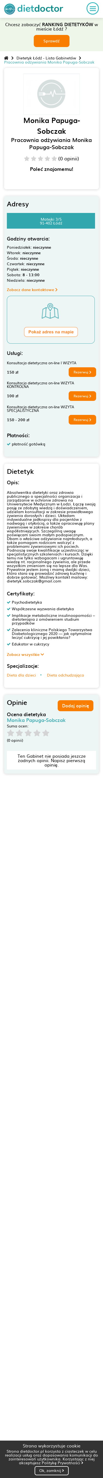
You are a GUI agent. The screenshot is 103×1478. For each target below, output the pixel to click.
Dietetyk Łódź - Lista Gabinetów (46, 58)
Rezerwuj (82, 372)
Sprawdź (51, 41)
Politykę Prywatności (62, 1462)
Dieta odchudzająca (65, 675)
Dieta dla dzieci (21, 675)
